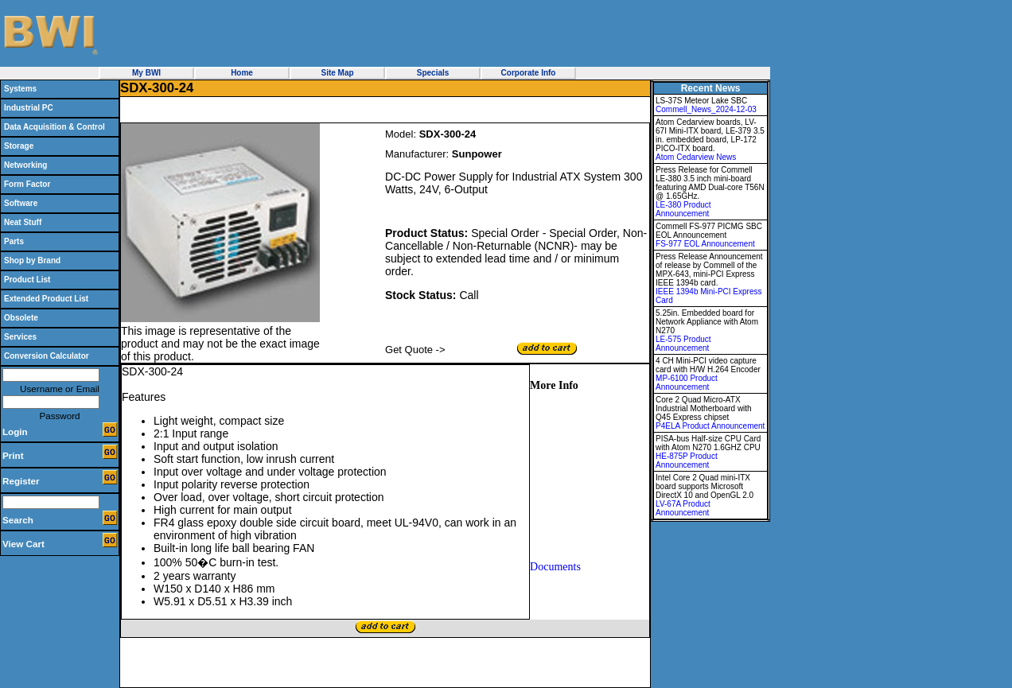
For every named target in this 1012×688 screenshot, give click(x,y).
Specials (433, 72)
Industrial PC (28, 107)
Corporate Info (528, 72)
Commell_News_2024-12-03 (706, 109)
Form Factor (27, 184)
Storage (18, 146)
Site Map (337, 72)
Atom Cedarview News (696, 157)
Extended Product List (46, 298)
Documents (555, 567)
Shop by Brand (32, 260)
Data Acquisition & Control (54, 126)
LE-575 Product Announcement (683, 343)
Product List (27, 279)
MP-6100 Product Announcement (687, 382)
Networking (25, 165)
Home (242, 72)
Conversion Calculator (46, 356)
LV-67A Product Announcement (683, 508)
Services (20, 336)
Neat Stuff (22, 222)
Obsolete (21, 317)
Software (20, 203)
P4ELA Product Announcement (710, 426)
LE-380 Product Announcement (683, 209)
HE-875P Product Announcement (687, 460)
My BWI (146, 72)
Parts (14, 241)
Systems (20, 88)
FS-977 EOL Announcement (705, 243)
